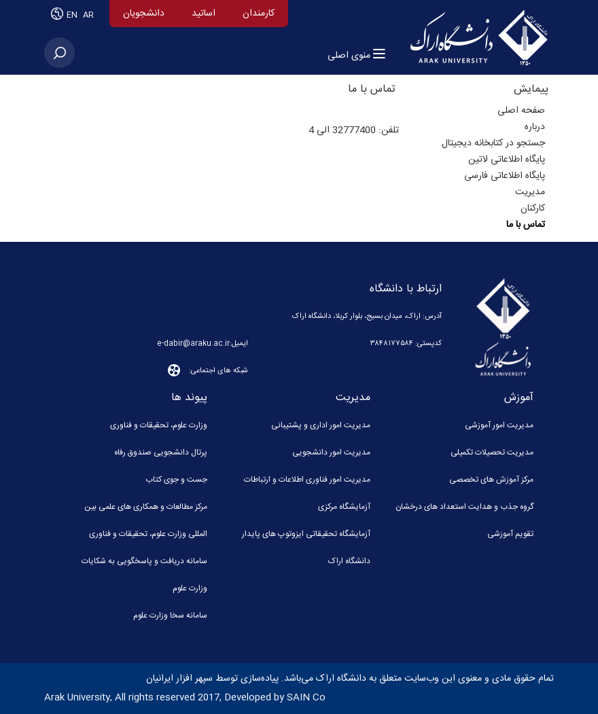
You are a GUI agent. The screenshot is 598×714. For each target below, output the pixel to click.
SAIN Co (306, 698)
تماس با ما (525, 225)
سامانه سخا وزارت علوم (170, 615)
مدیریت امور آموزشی (499, 425)
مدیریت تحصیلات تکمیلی (492, 452)
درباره (535, 127)
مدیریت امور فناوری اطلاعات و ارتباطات (307, 479)
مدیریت (530, 192)
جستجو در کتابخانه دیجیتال (493, 143)
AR (88, 15)
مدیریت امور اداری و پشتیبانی (320, 425)
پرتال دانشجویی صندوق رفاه (160, 452)
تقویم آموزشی (510, 534)
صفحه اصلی (521, 111)
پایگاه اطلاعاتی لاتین (506, 159)
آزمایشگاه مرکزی (344, 507)
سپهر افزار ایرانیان (179, 679)
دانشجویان (143, 13)
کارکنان (533, 208)
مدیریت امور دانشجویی (331, 452)
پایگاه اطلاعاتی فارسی (504, 176)
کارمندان (259, 13)
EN (73, 15)
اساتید (203, 13)
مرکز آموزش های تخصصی (491, 479)
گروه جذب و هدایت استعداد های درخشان (464, 507)
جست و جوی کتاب (176, 479)
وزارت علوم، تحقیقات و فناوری (158, 425)
